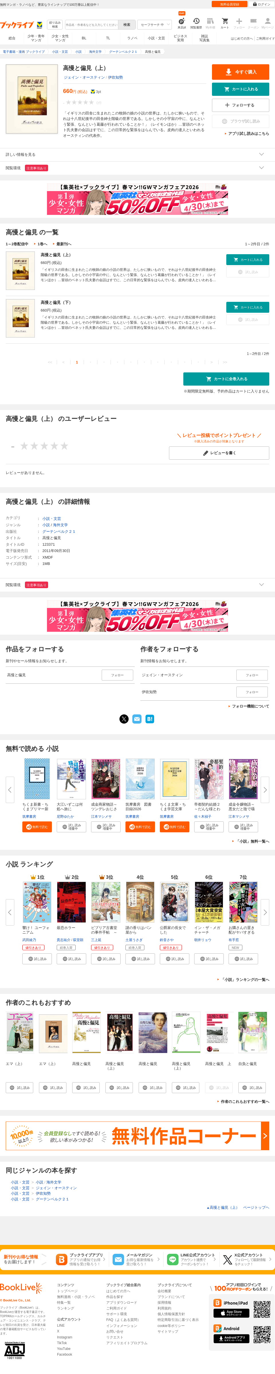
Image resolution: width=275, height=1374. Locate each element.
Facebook (64, 1354)
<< (50, 362)
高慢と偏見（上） (57, 254)
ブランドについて (171, 1297)
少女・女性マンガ (60, 38)
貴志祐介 (63, 940)
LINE (61, 1326)
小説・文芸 (156, 38)
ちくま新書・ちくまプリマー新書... (35, 809)
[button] (37, 826)
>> (225, 362)
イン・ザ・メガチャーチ (207, 930)
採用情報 (164, 1303)
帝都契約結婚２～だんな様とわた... (207, 809)
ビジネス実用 (180, 38)
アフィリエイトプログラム (127, 1343)
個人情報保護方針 (171, 1314)
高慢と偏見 (81, 1064)
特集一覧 (64, 1303)
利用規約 (164, 1308)
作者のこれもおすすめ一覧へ (245, 1101)
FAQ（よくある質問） (123, 1320)
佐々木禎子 (202, 817)
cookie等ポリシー (171, 1326)
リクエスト (114, 1337)
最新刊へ (63, 244)
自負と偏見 (247, 1064)
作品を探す (114, 1297)
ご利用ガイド (265, 38)
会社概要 (164, 1291)
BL (84, 38)
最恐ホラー (66, 928)
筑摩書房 (29, 817)
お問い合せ (114, 1332)
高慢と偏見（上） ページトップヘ (238, 1207)
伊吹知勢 (115, 77)
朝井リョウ (202, 940)
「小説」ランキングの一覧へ (245, 979)
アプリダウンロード (121, 1303)
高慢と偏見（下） (57, 302)
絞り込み (55, 25)
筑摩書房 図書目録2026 (138, 806)
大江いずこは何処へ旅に (70, 806)
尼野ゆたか (65, 817)
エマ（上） (15, 1064)
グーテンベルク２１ (59, 531)
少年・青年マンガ (36, 38)
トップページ (67, 1291)
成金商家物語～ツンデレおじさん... (104, 809)
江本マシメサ (101, 817)
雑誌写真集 (204, 38)
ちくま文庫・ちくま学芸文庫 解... (173, 809)
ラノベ (132, 38)
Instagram (64, 1337)
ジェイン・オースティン (84, 77)
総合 (12, 38)
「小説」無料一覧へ (252, 841)
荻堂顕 (78, 940)
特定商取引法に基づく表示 (178, 1320)
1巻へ (42, 244)
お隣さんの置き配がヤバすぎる (242, 930)
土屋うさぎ (134, 940)
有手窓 (234, 940)
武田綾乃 (29, 940)
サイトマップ (168, 1332)
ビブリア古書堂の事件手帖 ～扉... (104, 932)
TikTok (62, 1343)
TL (108, 38)
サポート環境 (116, 1314)
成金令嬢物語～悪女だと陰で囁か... (242, 809)
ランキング (65, 1308)
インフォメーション (121, 1326)
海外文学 (60, 525)
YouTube (63, 1349)
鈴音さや (167, 940)
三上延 (96, 940)
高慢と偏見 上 (218, 1064)
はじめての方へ (242, 38)
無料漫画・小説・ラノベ (76, 1297)
